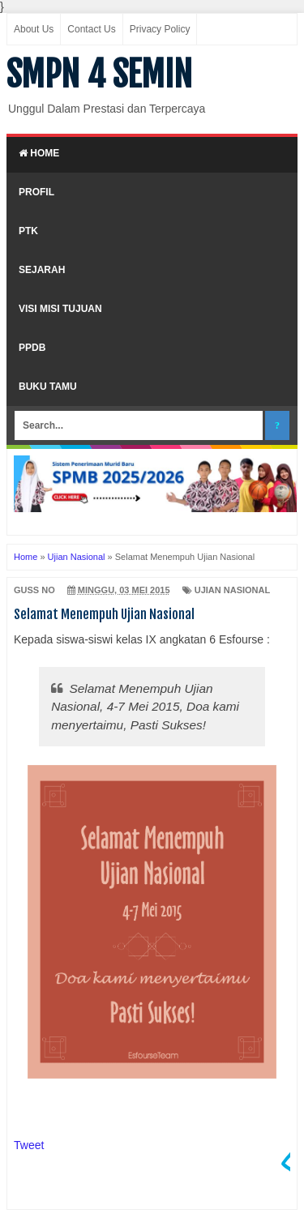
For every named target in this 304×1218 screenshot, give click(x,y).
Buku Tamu (48, 386)
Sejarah (42, 270)
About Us (34, 29)
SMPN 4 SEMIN (99, 74)
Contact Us (91, 29)
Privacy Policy (160, 29)
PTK (28, 231)
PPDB (32, 347)
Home (39, 153)
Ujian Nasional (233, 590)
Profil (36, 192)
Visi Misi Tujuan (60, 308)
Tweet (29, 1145)
